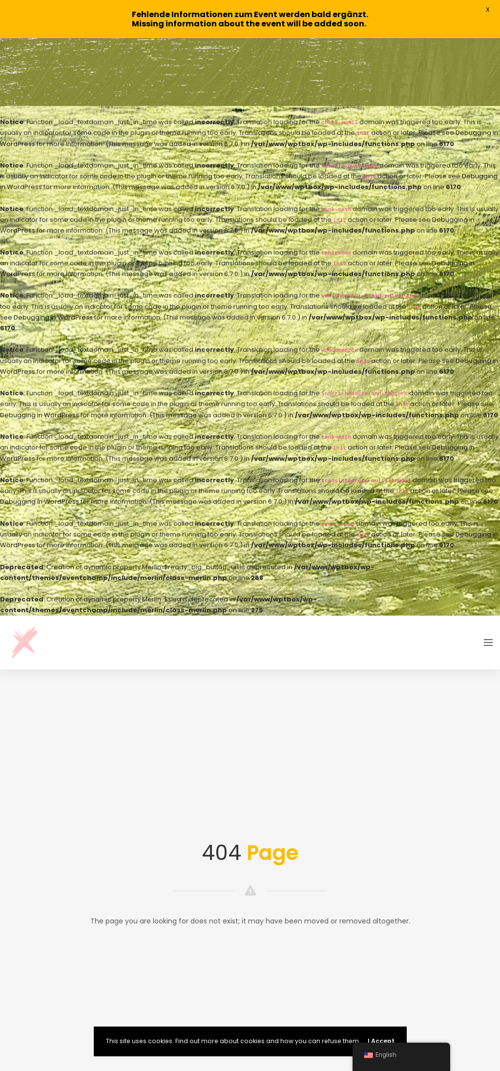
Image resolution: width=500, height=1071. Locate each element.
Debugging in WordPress (53, 250)
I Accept (381, 1041)
